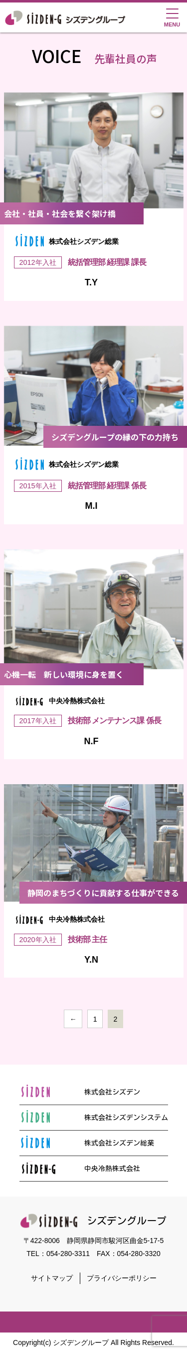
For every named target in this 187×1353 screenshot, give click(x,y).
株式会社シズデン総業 (86, 1143)
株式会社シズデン (79, 1092)
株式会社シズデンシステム (93, 1117)
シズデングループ (93, 1221)
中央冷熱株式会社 (79, 1168)
